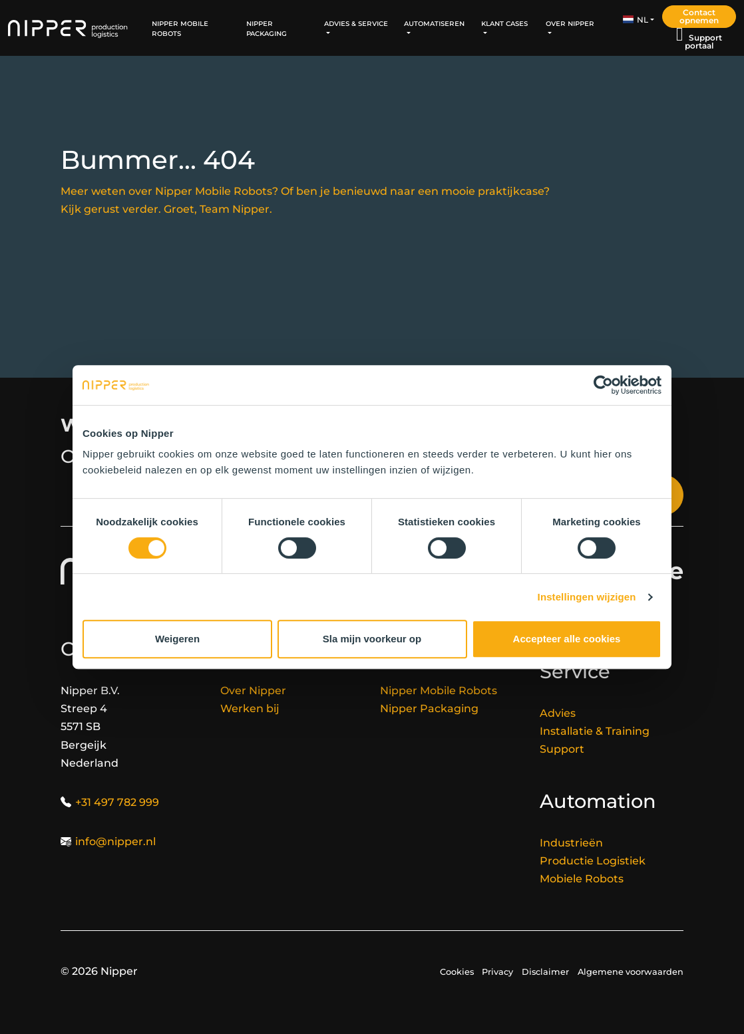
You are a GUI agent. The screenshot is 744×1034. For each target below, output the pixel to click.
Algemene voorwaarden (630, 972)
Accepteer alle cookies (567, 638)
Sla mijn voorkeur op (372, 638)
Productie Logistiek (593, 860)
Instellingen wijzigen (587, 596)
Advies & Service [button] (356, 23)
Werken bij (249, 708)
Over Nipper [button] (570, 23)
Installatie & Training (595, 731)
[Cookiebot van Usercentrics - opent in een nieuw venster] (603, 385)
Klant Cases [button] (504, 23)
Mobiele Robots (582, 878)
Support (562, 749)
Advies (558, 713)
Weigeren (177, 638)
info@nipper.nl (115, 841)
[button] (638, 20)
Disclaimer (545, 972)
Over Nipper (253, 690)
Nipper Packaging (266, 28)
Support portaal (703, 42)
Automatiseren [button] (434, 23)
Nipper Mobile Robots (180, 28)
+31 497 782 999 (117, 802)
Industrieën (571, 843)
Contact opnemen (699, 16)
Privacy (497, 972)
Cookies (457, 972)
